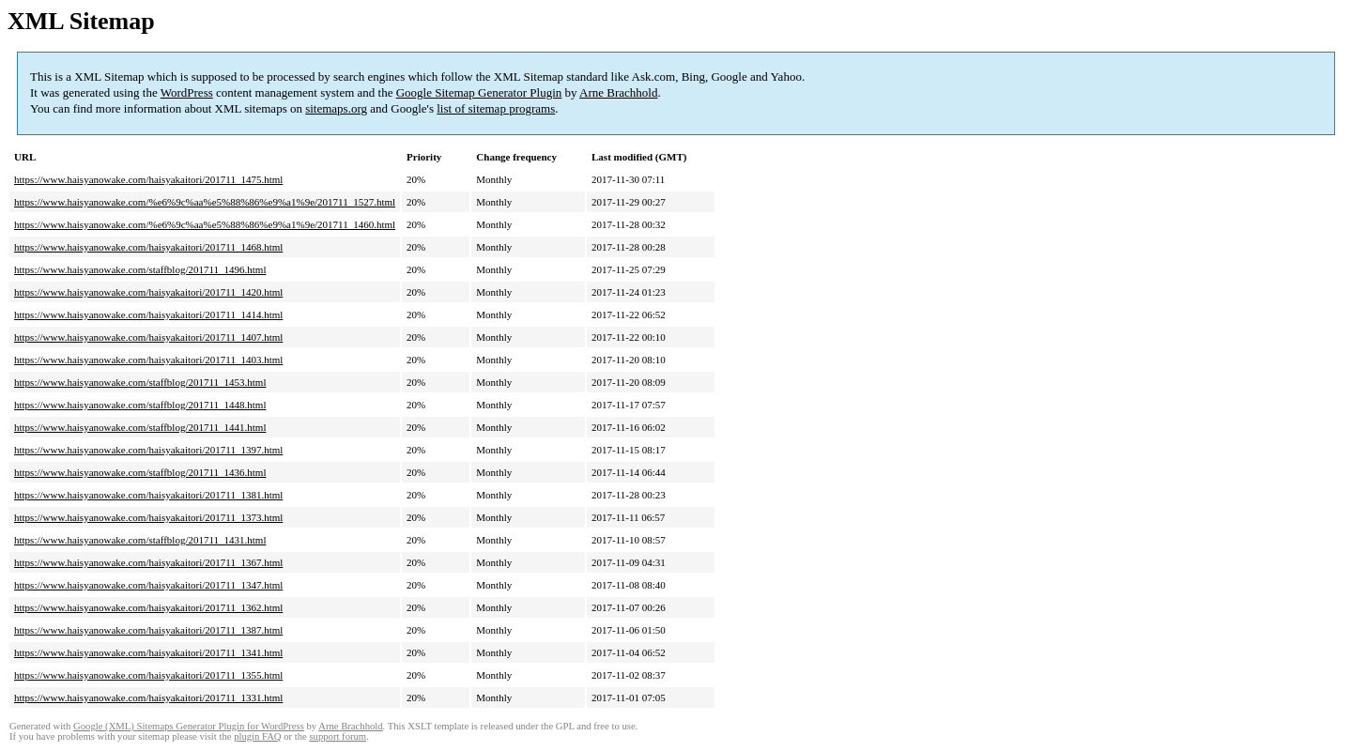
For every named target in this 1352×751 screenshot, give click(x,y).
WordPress (187, 92)
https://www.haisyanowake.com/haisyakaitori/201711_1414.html (148, 314)
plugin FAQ (257, 736)
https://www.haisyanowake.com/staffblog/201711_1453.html (140, 382)
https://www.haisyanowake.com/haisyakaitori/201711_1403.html (148, 359)
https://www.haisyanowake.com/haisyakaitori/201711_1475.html (148, 179)
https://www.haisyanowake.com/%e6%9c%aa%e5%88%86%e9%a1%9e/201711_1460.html (204, 224)
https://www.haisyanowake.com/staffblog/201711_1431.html (140, 539)
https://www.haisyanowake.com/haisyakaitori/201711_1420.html (148, 292)
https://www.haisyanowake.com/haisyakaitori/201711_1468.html (148, 247)
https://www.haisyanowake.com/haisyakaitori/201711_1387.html (148, 630)
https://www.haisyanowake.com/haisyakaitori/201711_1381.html (148, 494)
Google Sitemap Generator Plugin (479, 92)
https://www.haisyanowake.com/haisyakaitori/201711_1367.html (148, 562)
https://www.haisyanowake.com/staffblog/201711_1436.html (140, 472)
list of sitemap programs (496, 108)
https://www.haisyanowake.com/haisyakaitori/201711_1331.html (148, 697)
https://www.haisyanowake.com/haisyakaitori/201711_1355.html (148, 675)
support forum (337, 736)
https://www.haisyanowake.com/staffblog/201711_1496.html (140, 269)
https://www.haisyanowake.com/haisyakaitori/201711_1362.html (148, 607)
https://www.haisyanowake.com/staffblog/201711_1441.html (140, 427)
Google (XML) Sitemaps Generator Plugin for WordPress (188, 726)
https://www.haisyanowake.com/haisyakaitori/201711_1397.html (148, 449)
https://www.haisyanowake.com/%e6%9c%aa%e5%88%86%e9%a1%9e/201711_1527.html (204, 201)
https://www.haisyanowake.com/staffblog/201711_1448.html (140, 404)
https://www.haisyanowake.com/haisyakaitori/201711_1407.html (148, 337)
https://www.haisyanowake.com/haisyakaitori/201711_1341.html (148, 652)
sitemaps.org (336, 108)
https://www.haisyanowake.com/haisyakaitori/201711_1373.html (148, 517)
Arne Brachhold (618, 92)
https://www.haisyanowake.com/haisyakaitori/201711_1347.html (148, 584)
